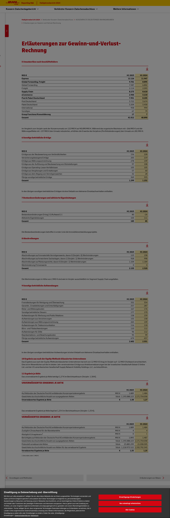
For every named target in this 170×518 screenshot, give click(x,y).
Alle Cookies (130, 511)
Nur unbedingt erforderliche (130, 505)
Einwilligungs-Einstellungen (130, 499)
